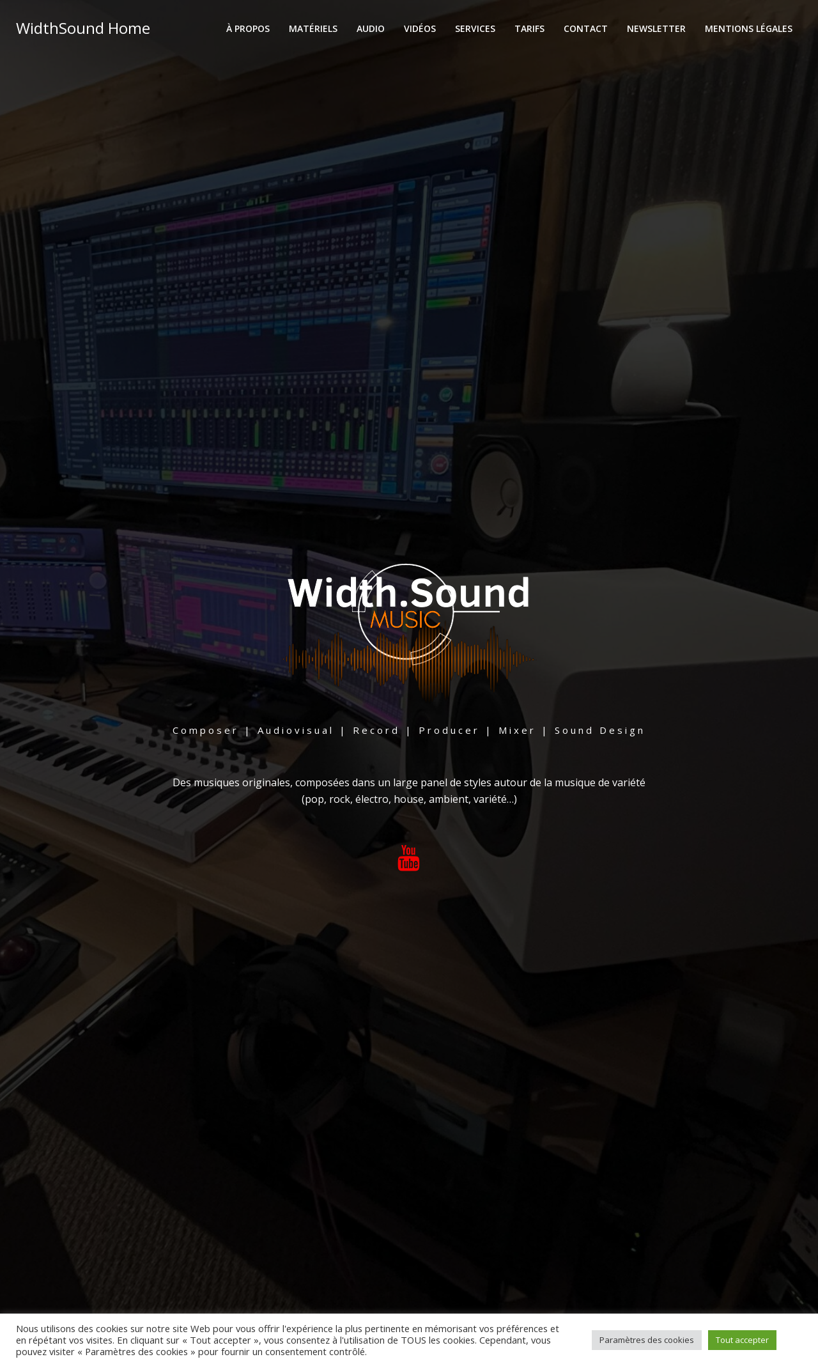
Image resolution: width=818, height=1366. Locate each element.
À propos (248, 29)
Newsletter (657, 29)
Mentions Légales (749, 29)
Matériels (313, 29)
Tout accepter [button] (742, 1340)
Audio (371, 29)
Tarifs (530, 29)
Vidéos (420, 29)
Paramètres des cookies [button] (646, 1340)
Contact (586, 29)
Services (476, 29)
